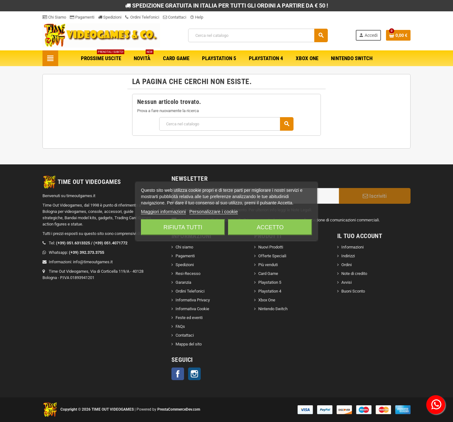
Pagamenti (82, 17)
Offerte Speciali (272, 256)
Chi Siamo (54, 17)
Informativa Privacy (193, 300)
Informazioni (352, 247)
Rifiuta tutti (183, 227)
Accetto (270, 227)
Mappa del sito (189, 344)
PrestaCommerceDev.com (178, 409)
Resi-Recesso (188, 273)
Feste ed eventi (189, 317)
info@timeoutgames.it (93, 261)
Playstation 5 (269, 282)
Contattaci (174, 17)
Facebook (177, 374)
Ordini (346, 264)
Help (196, 17)
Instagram (194, 374)
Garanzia (183, 282)
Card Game (268, 273)
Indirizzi (348, 256)
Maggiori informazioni (163, 211)
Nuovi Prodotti (270, 247)
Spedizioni (109, 17)
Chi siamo (184, 247)
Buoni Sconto (353, 291)
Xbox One (266, 300)
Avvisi (346, 282)
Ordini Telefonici (142, 17)
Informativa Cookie (192, 308)
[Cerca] (257, 35)
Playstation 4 (269, 291)
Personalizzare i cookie (213, 211)
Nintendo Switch (273, 308)
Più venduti (268, 264)
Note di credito (354, 273)
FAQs (180, 326)
